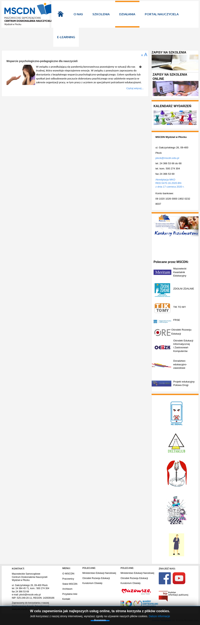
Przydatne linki (69, 594)
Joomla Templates (161, 620)
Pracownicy (68, 578)
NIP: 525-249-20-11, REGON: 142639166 (33, 598)
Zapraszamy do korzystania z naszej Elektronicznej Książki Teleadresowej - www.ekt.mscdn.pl (31, 606)
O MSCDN (68, 573)
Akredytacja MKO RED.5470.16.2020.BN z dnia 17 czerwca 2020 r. (169, 183)
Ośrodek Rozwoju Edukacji (96, 578)
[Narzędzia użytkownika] (141, 65)
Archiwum (67, 589)
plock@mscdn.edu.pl (167, 158)
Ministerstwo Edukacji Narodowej (99, 573)
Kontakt (66, 599)
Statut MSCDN (69, 584)
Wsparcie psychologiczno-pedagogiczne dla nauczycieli (42, 61)
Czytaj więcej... (135, 88)
